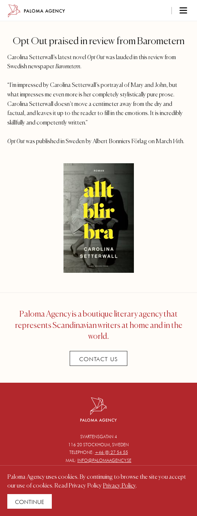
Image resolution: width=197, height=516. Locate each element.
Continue (29, 501)
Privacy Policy (119, 486)
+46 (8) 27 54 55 (111, 452)
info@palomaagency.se (104, 460)
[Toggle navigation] (173, 11)
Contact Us (98, 359)
